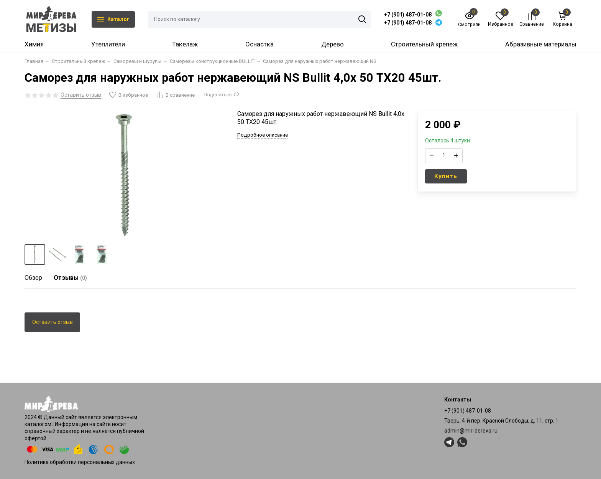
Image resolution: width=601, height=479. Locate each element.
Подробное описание (262, 135)
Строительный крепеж (424, 44)
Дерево (332, 44)
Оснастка (259, 44)
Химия (34, 44)
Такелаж (185, 44)
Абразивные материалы (540, 44)
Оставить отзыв (52, 322)
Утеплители (108, 44)
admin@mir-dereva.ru (471, 431)
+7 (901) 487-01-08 (408, 15)
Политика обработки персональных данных (80, 462)
